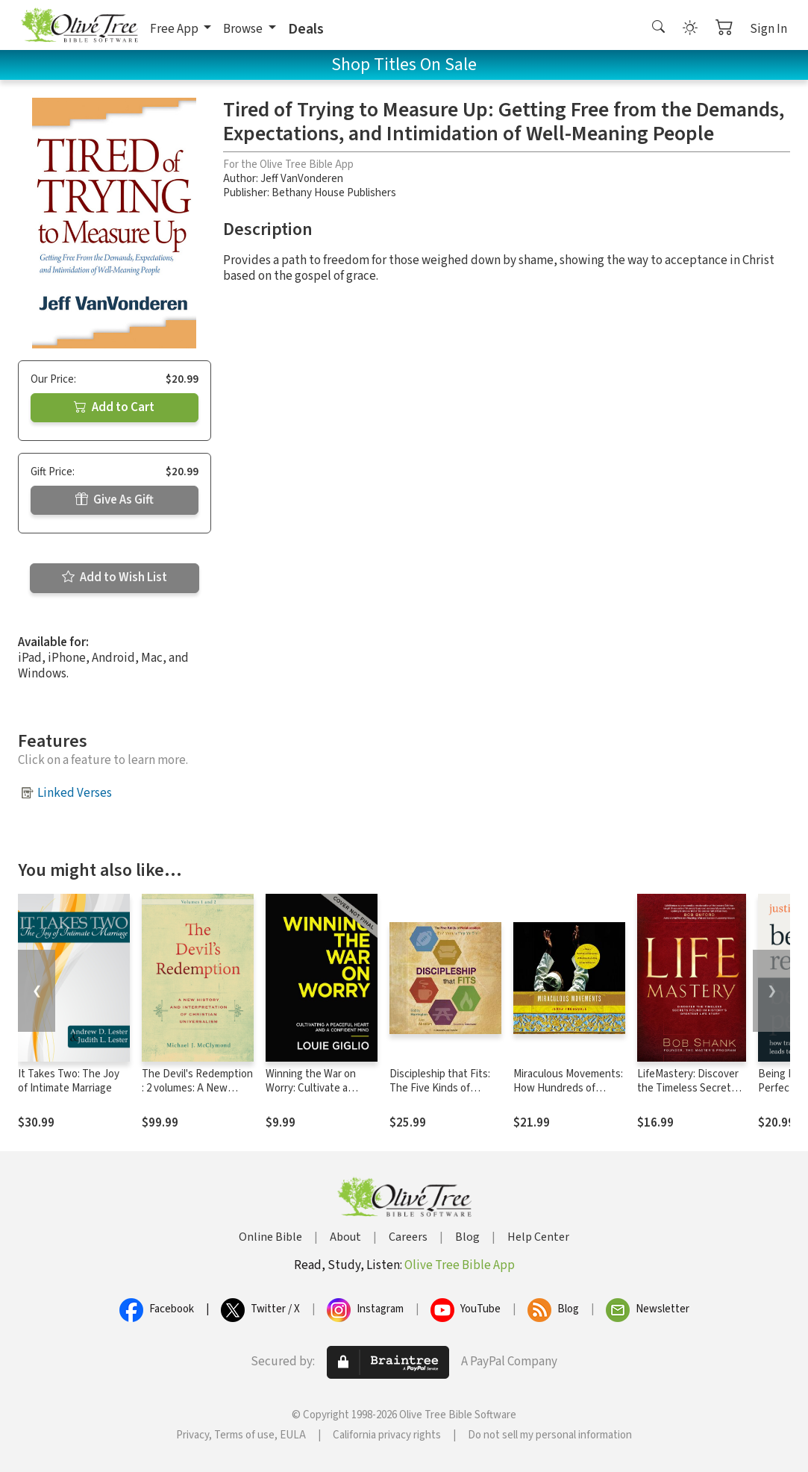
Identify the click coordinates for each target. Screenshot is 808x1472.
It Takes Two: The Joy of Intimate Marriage (68, 1081)
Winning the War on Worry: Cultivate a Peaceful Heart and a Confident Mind (314, 1095)
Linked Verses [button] (74, 793)
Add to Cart (114, 407)
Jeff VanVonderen (301, 179)
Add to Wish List (114, 577)
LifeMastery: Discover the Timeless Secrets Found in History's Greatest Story (688, 1095)
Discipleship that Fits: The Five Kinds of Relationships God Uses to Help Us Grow (444, 1095)
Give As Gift (114, 500)
